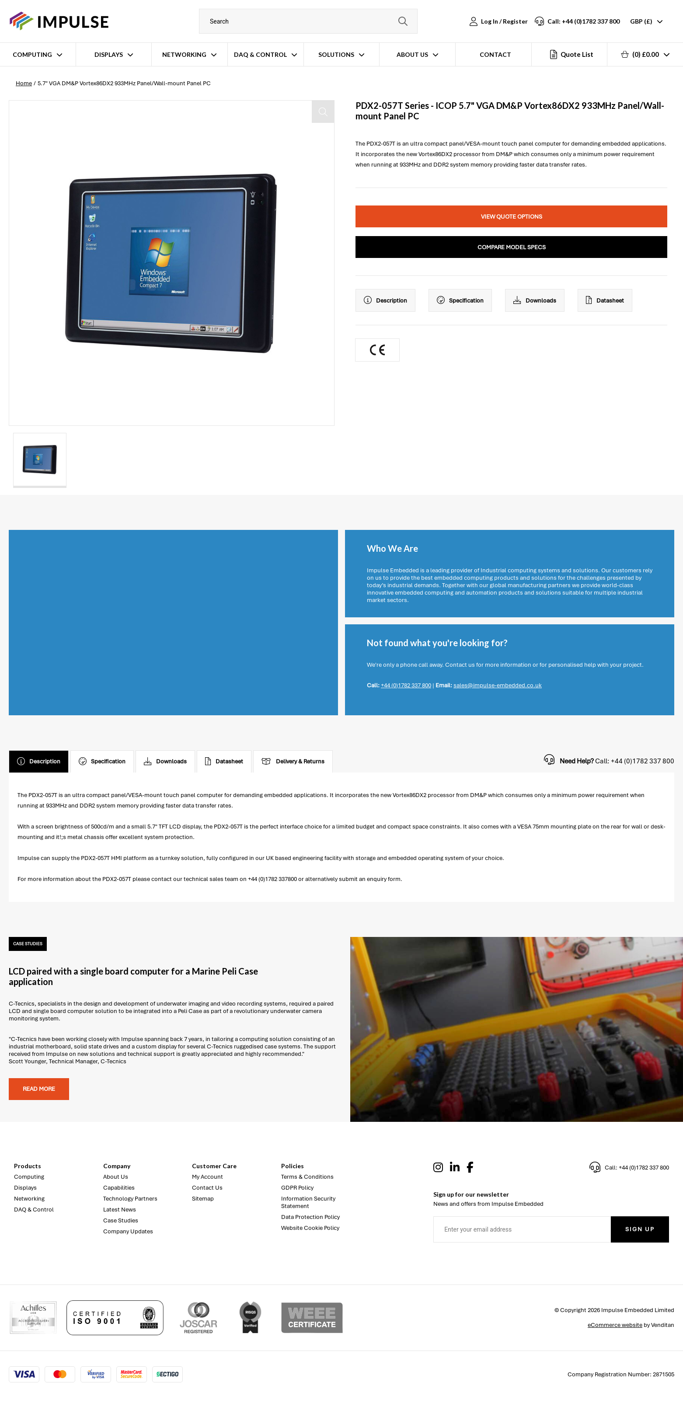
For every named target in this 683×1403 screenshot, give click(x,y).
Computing (32, 54)
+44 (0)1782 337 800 (406, 685)
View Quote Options (511, 216)
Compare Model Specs (511, 247)
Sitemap (203, 1198)
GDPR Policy (297, 1187)
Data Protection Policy (310, 1217)
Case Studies (120, 1220)
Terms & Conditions (307, 1176)
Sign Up (640, 1229)
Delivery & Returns (292, 762)
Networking (184, 54)
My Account (207, 1176)
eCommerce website (615, 1325)
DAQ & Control (260, 54)
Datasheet (605, 300)
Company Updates (128, 1231)
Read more (39, 1089)
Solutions (336, 54)
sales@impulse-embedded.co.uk (497, 685)
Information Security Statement (308, 1202)
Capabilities (119, 1187)
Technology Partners (130, 1198)
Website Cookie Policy (310, 1228)
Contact (495, 54)
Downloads (534, 300)
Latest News (119, 1209)
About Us (412, 54)
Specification (460, 300)
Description (385, 300)
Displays (108, 54)
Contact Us (207, 1187)
